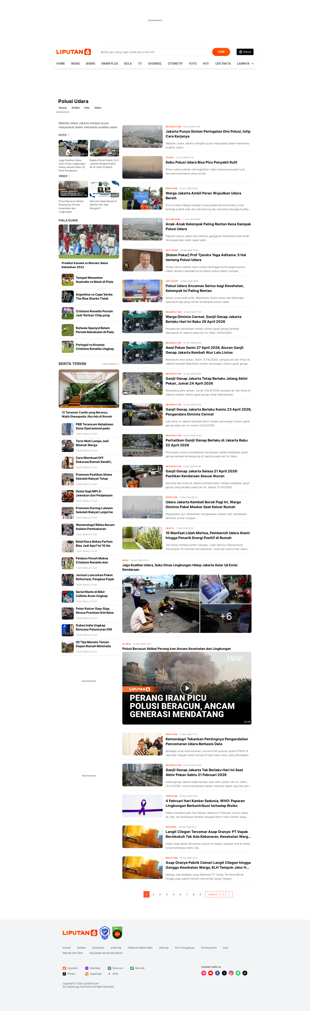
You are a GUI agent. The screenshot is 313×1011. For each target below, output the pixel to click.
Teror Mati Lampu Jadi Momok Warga (92, 443)
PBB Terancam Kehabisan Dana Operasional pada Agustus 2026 (94, 428)
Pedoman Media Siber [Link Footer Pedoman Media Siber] (140, 947)
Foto (193, 63)
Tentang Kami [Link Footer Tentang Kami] (208, 947)
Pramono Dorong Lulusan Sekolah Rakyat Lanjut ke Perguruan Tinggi (94, 512)
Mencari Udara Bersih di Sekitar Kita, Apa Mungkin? (103, 205)
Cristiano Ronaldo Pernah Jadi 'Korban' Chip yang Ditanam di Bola (94, 315)
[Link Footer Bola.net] (138, 968)
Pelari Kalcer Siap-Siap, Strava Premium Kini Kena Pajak (95, 613)
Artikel (75, 107)
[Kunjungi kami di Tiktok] (244, 973)
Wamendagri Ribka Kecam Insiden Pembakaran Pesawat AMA (95, 529)
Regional (171, 827)
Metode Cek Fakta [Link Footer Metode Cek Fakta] (73, 953)
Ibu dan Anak (173, 219)
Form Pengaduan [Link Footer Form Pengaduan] (184, 947)
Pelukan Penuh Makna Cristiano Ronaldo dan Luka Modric (92, 562)
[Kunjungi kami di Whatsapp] (238, 973)
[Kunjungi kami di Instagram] (231, 973)
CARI (221, 51)
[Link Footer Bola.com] (116, 968)
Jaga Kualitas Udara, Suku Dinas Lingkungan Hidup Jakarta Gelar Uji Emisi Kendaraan (72, 165)
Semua (63, 107)
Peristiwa (172, 188)
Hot (206, 63)
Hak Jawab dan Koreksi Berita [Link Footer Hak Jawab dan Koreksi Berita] (106, 953)
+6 (226, 616)
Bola (128, 63)
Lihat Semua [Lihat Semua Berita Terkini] (109, 363)
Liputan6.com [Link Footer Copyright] (91, 983)
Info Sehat (172, 250)
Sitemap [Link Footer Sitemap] (163, 947)
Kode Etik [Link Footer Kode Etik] (116, 947)
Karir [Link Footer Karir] (226, 947)
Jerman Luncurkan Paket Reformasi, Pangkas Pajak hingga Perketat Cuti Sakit (95, 579)
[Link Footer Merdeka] (93, 968)
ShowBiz (155, 63)
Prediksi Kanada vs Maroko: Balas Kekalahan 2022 (85, 265)
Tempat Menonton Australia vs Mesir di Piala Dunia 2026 (94, 282)
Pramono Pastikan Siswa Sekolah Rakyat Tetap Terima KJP (94, 479)
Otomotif (175, 63)
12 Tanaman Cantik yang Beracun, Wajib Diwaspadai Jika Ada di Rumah (87, 414)
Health (170, 528)
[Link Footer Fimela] (71, 973)
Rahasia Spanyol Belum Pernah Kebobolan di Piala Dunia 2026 (95, 332)
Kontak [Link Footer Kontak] (67, 947)
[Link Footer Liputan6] (80, 933)
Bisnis (90, 63)
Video (97, 107)
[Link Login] (245, 52)
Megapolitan (173, 126)
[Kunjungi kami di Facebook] (217, 973)
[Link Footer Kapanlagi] (93, 973)
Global (126, 644)
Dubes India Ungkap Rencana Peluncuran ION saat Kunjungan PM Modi (94, 629)
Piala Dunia (68, 220)
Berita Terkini (72, 364)
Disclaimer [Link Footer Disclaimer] (98, 947)
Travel (170, 157)
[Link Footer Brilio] (116, 973)
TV (140, 63)
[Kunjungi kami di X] (224, 973)
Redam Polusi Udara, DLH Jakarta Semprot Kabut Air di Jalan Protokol (104, 164)
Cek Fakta (223, 63)
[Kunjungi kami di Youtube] (210, 973)
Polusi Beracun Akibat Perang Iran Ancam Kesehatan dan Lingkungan (71, 206)
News (75, 63)
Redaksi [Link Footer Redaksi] (81, 947)
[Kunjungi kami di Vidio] (203, 973)
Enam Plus (109, 63)
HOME (60, 63)
